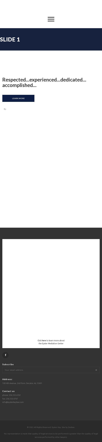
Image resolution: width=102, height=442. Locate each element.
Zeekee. (71, 427)
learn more (18, 98)
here (44, 341)
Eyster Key (56, 427)
